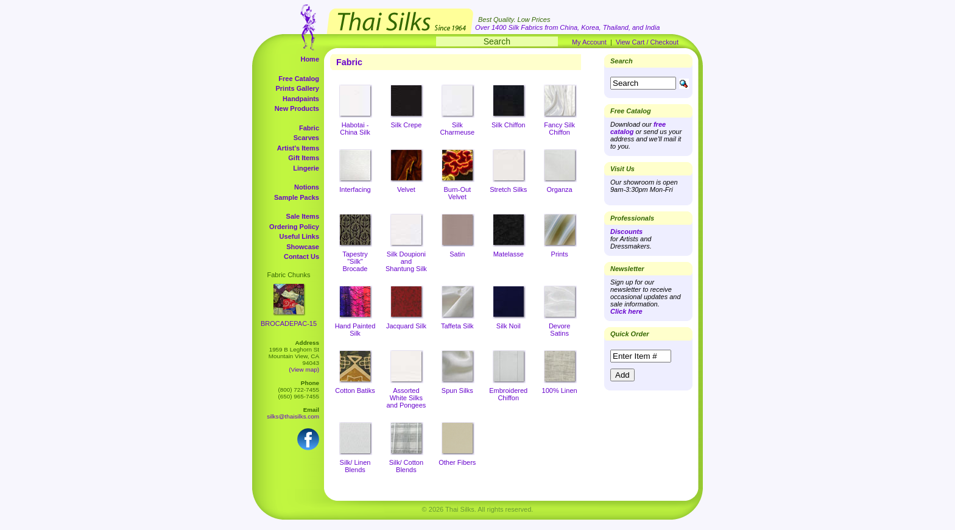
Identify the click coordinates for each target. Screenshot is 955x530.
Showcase (302, 246)
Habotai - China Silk (355, 128)
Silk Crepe (406, 125)
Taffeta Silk (457, 326)
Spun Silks (457, 390)
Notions (306, 187)
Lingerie (306, 168)
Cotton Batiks (355, 390)
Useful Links (299, 236)
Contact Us (301, 256)
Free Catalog (298, 78)
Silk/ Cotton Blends (406, 466)
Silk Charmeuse (457, 128)
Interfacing (354, 189)
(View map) (304, 369)
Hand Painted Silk (355, 329)
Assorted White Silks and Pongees (406, 398)
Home (309, 59)
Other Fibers (457, 462)
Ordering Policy (294, 226)
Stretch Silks (508, 189)
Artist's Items (298, 148)
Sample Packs (296, 197)
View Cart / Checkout (647, 42)
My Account (589, 42)
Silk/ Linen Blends (355, 466)
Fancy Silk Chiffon (559, 128)
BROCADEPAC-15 (289, 323)
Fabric (309, 128)
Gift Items (303, 157)
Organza (560, 189)
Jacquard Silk (406, 326)
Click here (626, 311)
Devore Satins (559, 329)
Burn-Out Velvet (457, 193)
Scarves (306, 137)
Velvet (406, 189)
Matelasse (508, 254)
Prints (559, 254)
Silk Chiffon (508, 125)
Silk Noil (508, 326)
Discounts (626, 231)
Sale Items (302, 216)
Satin (457, 254)
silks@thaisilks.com (293, 416)
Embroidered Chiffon (508, 394)
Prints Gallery (297, 88)
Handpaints (301, 98)
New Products (297, 108)
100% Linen (559, 390)
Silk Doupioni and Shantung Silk (406, 261)
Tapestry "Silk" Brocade (355, 261)
